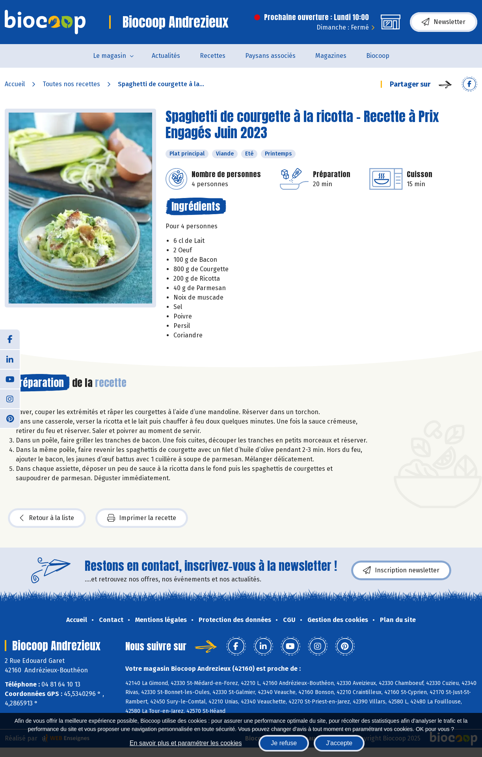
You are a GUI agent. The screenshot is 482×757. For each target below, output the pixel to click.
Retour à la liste (47, 518)
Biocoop (377, 55)
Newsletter (443, 22)
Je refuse (284, 743)
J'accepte (339, 743)
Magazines (330, 55)
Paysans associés (270, 55)
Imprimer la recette (141, 518)
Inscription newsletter (401, 570)
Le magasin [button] (109, 55)
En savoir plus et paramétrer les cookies (186, 743)
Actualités (166, 55)
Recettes (212, 55)
